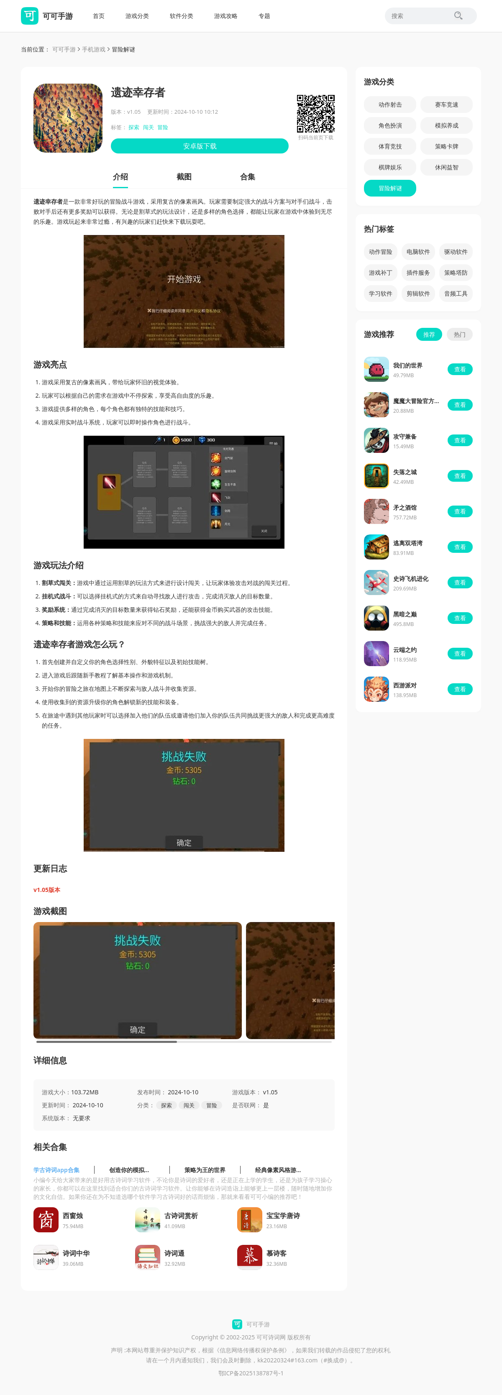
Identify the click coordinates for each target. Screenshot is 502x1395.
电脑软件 (418, 251)
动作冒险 (380, 251)
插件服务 (418, 272)
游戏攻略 (226, 16)
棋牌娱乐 (390, 167)
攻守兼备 (405, 436)
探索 (133, 127)
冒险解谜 (123, 49)
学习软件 (380, 293)
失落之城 (405, 472)
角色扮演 (390, 125)
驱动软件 (456, 251)
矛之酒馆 (405, 507)
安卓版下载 (200, 146)
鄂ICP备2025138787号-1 (251, 1373)
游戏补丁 (380, 272)
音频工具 (456, 293)
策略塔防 (456, 272)
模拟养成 (446, 125)
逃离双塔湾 (408, 543)
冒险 (162, 127)
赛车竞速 (446, 104)
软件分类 (181, 16)
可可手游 (64, 49)
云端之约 (405, 650)
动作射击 (390, 104)
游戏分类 (137, 16)
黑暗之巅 (405, 614)
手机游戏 (93, 49)
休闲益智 (446, 167)
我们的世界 (408, 365)
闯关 (148, 127)
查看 (460, 369)
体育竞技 (390, 146)
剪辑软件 (418, 293)
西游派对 (405, 685)
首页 (99, 16)
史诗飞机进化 (410, 579)
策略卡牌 (446, 146)
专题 (264, 16)
